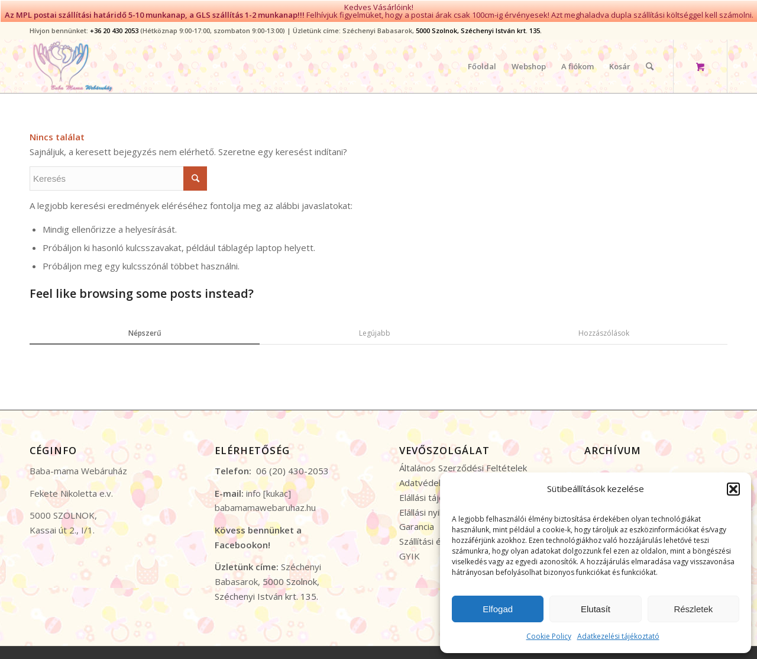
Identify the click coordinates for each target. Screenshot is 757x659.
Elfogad (498, 609)
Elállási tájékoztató (437, 493)
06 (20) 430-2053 (292, 467)
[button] (733, 489)
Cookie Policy (548, 636)
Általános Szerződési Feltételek (463, 464)
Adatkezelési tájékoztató (618, 636)
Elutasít (595, 609)
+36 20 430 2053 (114, 26)
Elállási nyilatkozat (435, 508)
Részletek (693, 609)
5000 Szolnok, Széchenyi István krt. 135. (479, 26)
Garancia (416, 523)
